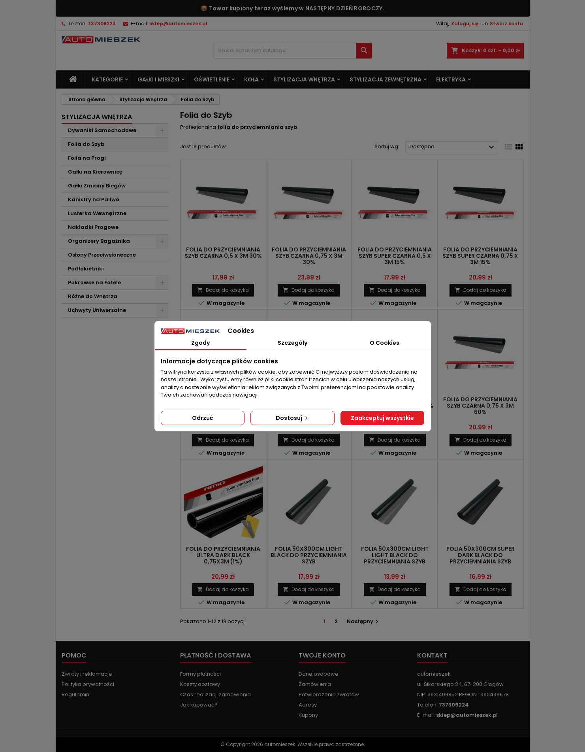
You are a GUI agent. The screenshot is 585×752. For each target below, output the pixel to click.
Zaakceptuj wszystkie (382, 418)
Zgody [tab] (200, 343)
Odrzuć (202, 418)
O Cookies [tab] (384, 343)
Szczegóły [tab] (292, 343)
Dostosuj (292, 418)
